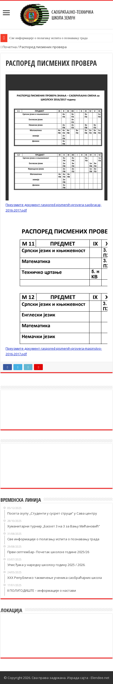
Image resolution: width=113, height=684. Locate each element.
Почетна (9, 47)
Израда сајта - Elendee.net (88, 677)
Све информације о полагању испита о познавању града (48, 38)
